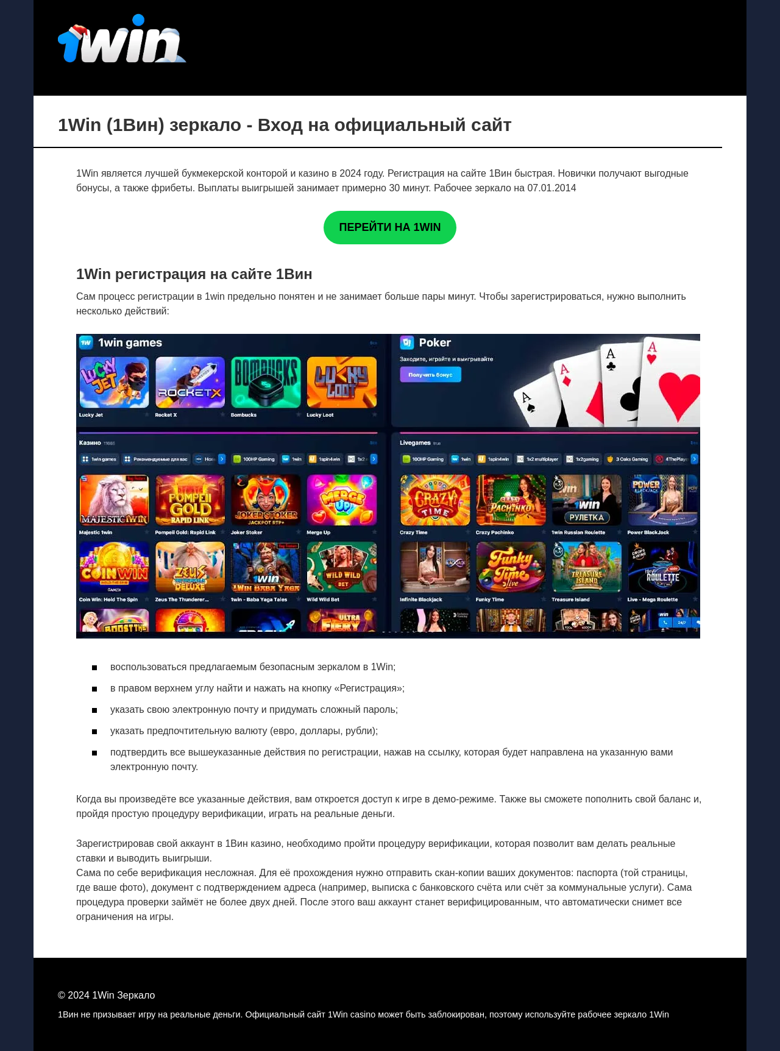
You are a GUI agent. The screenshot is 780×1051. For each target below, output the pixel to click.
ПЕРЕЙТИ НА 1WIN (390, 227)
